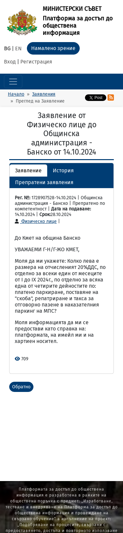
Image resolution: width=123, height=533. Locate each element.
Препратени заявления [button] (44, 182)
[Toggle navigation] (13, 81)
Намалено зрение (53, 48)
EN (18, 48)
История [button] (63, 170)
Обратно (21, 387)
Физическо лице (36, 221)
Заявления (43, 94)
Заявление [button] (28, 170)
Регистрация (36, 62)
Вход (10, 62)
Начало (16, 94)
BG (7, 48)
